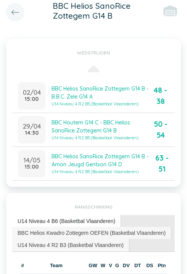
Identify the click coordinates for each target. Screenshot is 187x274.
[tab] (66, 221)
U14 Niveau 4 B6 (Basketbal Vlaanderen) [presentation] (66, 221)
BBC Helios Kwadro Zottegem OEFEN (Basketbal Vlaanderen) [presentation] (92, 233)
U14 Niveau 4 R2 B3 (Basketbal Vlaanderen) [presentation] (71, 245)
